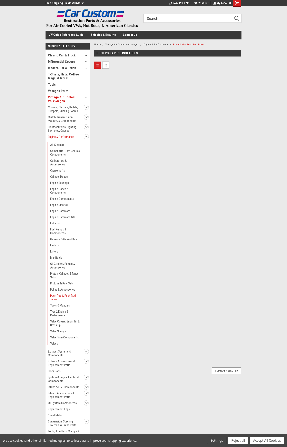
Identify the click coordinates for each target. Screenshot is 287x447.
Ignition (54, 245)
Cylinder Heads (59, 177)
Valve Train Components (64, 337)
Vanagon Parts (58, 91)
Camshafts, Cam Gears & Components (65, 152)
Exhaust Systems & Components (59, 353)
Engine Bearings (59, 183)
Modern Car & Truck (62, 68)
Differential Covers (61, 62)
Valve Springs (58, 331)
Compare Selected (226, 370)
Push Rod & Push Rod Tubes (63, 297)
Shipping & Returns (103, 35)
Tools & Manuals (60, 305)
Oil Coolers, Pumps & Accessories (62, 265)
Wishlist (201, 3)
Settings (216, 440)
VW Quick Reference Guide (66, 35)
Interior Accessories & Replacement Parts (61, 395)
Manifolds (56, 257)
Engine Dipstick (59, 205)
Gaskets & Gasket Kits (63, 239)
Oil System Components (62, 403)
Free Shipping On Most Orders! (65, 3)
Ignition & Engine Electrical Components (63, 379)
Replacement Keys (59, 409)
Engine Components (62, 199)
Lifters (54, 251)
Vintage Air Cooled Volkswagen (61, 99)
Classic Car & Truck (62, 55)
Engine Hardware (60, 211)
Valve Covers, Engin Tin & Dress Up (65, 323)
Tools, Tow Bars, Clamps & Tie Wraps (63, 433)
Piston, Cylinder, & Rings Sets (64, 275)
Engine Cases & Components (59, 190)
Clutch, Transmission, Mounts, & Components (62, 119)
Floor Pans (54, 371)
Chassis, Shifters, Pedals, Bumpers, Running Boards (63, 109)
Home (97, 44)
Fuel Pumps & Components (58, 231)
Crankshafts (57, 170)
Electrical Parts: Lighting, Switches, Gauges (62, 129)
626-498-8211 (179, 3)
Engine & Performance (61, 137)
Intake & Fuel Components (63, 387)
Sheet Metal (55, 415)
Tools (52, 84)
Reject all (238, 440)
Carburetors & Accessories (58, 162)
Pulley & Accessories (62, 289)
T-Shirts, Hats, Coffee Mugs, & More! (63, 76)
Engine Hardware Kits (62, 217)
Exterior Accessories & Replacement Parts (61, 363)
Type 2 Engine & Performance (59, 313)
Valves (54, 343)
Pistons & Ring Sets (62, 283)
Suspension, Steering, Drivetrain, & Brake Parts (62, 423)
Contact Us (130, 35)
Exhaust (55, 223)
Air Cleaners (57, 145)
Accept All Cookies (267, 440)
